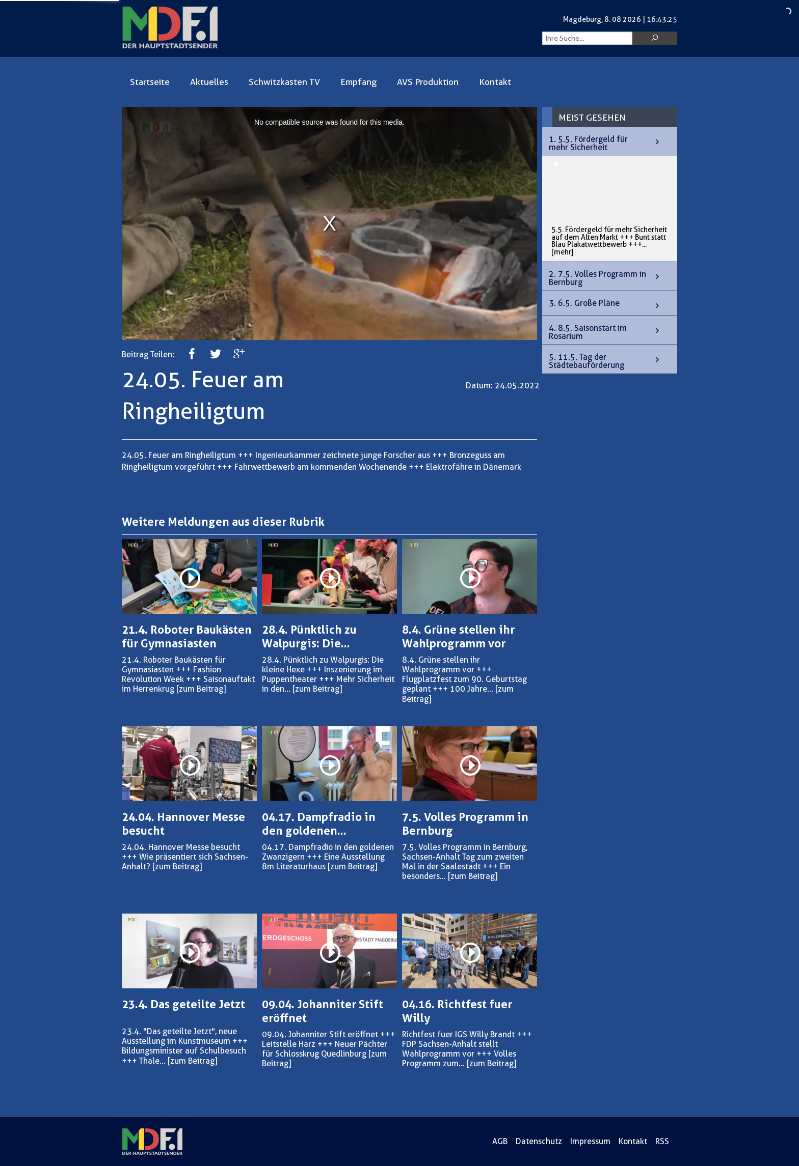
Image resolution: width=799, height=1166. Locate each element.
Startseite (150, 82)
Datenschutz (539, 1141)
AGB (500, 1141)
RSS (662, 1141)
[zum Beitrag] (201, 689)
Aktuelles (209, 82)
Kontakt (495, 82)
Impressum (590, 1141)
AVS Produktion (428, 82)
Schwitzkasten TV (284, 82)
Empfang (358, 82)
